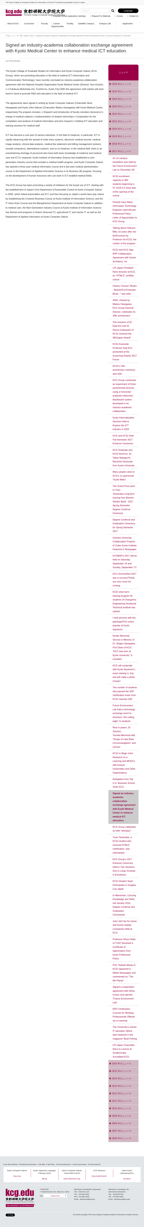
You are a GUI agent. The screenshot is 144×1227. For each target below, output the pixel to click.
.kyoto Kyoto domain (80, 1164)
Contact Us (133, 16)
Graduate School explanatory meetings (69, 16)
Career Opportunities (56, 25)
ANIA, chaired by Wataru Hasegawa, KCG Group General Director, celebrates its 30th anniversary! (124, 308)
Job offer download (11, 1164)
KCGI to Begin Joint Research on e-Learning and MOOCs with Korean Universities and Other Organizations (124, 763)
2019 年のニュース (121, 136)
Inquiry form (55, 1196)
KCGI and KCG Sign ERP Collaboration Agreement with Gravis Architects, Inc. (124, 256)
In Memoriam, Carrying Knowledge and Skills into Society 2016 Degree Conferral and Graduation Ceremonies (124, 905)
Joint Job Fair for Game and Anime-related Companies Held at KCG (125, 927)
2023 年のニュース (121, 106)
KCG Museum (99, 1170)
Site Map (42, 1164)
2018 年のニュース (121, 144)
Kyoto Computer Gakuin (17, 1170)
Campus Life (105, 23)
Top (8, 36)
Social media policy (64, 1164)
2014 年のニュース (121, 1078)
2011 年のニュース (121, 1101)
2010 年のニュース (121, 1108)
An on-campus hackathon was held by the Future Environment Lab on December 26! (125, 164)
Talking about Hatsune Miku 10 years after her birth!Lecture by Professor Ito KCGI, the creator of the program (124, 236)
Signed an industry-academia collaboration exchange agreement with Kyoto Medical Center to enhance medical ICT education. (124, 807)
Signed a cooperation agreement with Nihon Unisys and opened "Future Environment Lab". (124, 995)
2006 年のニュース (121, 1138)
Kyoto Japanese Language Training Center (44, 1171)
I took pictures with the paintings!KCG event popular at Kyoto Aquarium (124, 624)
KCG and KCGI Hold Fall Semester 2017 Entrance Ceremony (123, 440)
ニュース (123, 72)
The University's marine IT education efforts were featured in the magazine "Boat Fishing (125, 1033)
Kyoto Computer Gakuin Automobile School (72, 1171)
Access (120, 16)
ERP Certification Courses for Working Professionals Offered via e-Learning (124, 1015)
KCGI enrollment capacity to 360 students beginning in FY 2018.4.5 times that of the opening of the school (124, 186)
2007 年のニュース (121, 1131)
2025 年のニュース (121, 91)
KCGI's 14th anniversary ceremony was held (124, 370)
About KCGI (13, 23)
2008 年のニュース (121, 1123)
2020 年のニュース (121, 129)
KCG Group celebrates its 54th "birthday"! (124, 829)
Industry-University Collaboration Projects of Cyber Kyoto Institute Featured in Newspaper (125, 544)
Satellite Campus (86, 23)
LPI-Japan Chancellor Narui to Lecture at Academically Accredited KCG (124, 1051)
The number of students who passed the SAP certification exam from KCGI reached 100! (125, 693)
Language (128, 11)
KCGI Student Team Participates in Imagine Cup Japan (124, 885)
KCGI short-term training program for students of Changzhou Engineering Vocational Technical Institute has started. (124, 602)
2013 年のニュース (121, 1086)
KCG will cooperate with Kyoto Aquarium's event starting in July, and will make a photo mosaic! (124, 673)
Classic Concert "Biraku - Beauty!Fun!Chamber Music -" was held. (125, 290)
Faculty (44, 23)
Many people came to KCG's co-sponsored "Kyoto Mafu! (124, 476)
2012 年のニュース (121, 1093)
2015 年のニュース (121, 1071)
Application (128, 23)
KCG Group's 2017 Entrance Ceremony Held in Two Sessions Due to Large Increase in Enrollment (124, 867)
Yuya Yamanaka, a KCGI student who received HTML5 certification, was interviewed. (122, 845)
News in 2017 (29, 36)
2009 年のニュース (121, 1116)
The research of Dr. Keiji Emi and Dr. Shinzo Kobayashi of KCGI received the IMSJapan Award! (123, 330)
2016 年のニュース (121, 1063)
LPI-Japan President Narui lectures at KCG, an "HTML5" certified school (124, 274)
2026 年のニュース (121, 84)
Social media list (94, 1164)
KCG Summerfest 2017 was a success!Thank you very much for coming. (124, 580)
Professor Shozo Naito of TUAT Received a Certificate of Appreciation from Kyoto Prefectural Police (124, 949)
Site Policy (51, 1164)
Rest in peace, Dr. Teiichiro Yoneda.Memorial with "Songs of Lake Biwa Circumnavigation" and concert (124, 737)
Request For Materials (101, 16)
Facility (70, 23)
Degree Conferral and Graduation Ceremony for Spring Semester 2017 (124, 525)
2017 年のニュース (121, 151)
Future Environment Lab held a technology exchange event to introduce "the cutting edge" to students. (124, 713)
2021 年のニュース (121, 121)
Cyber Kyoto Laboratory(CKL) (127, 1171)
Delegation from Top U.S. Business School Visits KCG (124, 783)
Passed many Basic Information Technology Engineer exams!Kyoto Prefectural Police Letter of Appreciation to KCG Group (125, 212)
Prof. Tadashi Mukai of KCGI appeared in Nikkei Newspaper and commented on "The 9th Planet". (124, 973)
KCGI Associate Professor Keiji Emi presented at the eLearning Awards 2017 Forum (125, 352)
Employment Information (28, 1164)
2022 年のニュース (121, 114)
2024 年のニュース (121, 99)
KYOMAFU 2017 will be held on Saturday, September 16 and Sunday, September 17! (125, 562)
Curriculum (29, 23)
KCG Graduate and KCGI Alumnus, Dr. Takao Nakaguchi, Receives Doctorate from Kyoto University (124, 458)
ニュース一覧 (17, 36)
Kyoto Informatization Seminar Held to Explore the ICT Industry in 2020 (123, 423)
